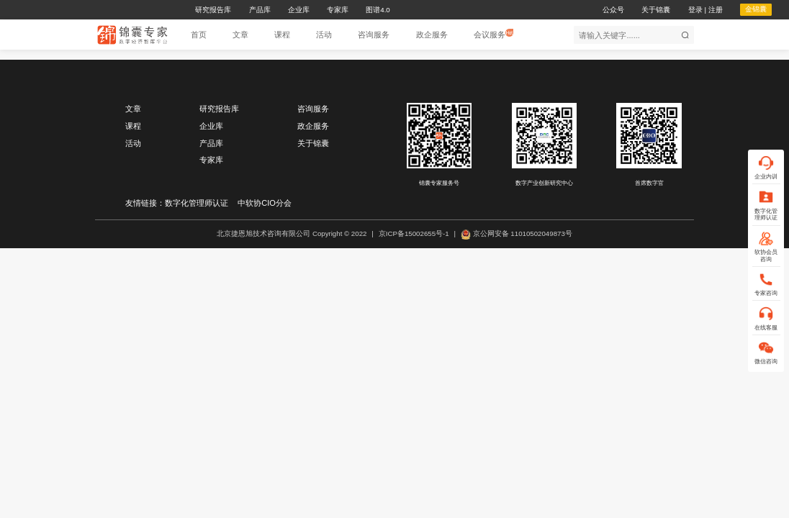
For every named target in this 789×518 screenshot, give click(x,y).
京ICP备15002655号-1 (414, 233)
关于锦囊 (313, 143)
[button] (240, 35)
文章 (133, 108)
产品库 (211, 143)
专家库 (211, 159)
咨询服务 (313, 108)
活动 (133, 143)
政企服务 (313, 126)
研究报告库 (219, 108)
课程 (133, 126)
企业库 (211, 126)
